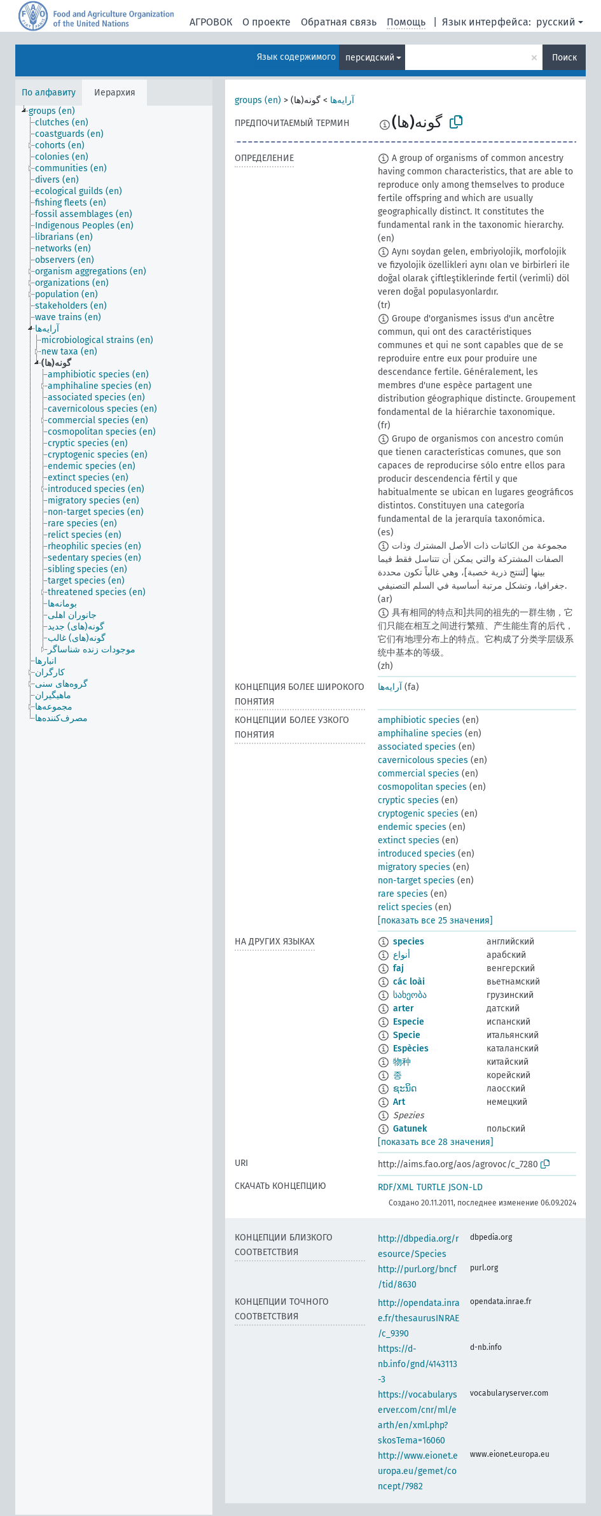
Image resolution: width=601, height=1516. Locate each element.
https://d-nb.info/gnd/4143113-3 (417, 1364)
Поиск (564, 57)
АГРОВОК (211, 22)
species (408, 941)
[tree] (113, 810)
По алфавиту (49, 92)
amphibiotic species (419, 720)
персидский (369, 57)
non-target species (416, 880)
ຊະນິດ (405, 1088)
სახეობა (410, 995)
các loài (409, 981)
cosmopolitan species (422, 787)
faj (398, 968)
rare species (403, 893)
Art (399, 1102)
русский (556, 22)
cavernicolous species (423, 760)
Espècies (411, 1048)
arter (403, 1008)
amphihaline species (420, 733)
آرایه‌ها (342, 100)
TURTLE (431, 1187)
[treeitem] (57, 111)
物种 (402, 1061)
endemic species (412, 827)
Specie (406, 1035)
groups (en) (258, 100)
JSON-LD (465, 1187)
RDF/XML (395, 1187)
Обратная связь (338, 22)
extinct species (408, 840)
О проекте (266, 22)
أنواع (401, 955)
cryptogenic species (418, 813)
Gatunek (410, 1128)
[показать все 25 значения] (435, 920)
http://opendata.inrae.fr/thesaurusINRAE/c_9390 (419, 1318)
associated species (417, 746)
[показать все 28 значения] (436, 1142)
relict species (405, 907)
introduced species (416, 853)
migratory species (414, 867)
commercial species (418, 773)
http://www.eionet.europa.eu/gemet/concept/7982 (418, 1471)
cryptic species (408, 800)
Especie (408, 1021)
